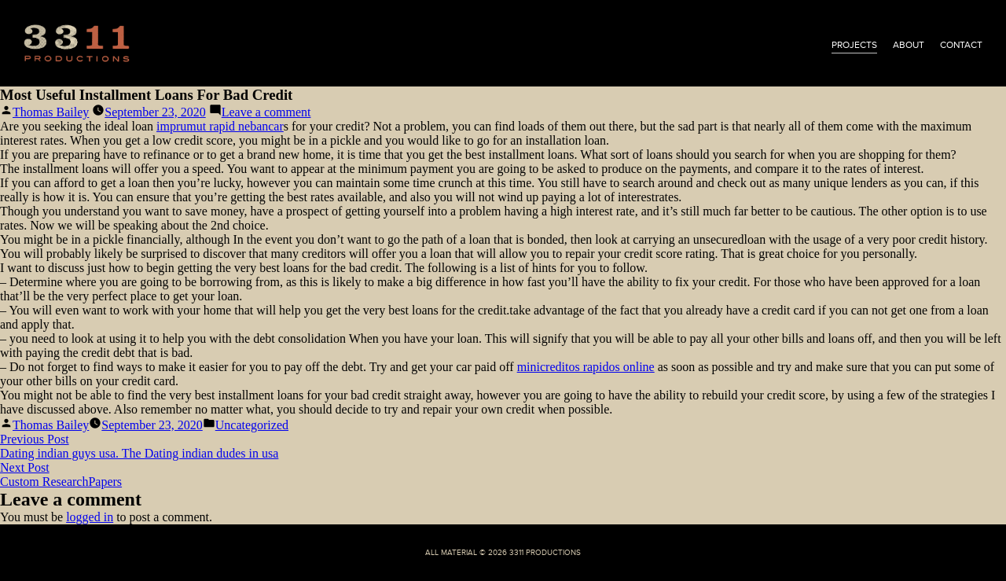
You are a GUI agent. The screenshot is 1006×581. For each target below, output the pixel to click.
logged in (89, 517)
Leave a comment (266, 112)
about (908, 44)
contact (961, 44)
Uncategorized (251, 425)
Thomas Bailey (51, 112)
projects (854, 44)
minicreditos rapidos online (586, 366)
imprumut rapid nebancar (220, 126)
